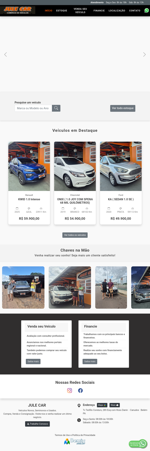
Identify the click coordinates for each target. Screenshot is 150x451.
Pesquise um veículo (28, 102)
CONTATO (134, 10)
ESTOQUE (61, 10)
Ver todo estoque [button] (123, 108)
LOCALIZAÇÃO (117, 10)
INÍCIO (48, 10)
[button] (5, 54)
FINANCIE (99, 10)
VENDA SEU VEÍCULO (80, 11)
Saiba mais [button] (33, 361)
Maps (102, 405)
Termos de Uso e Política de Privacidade (75, 435)
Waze (115, 405)
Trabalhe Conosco (37, 424)
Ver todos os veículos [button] (75, 235)
